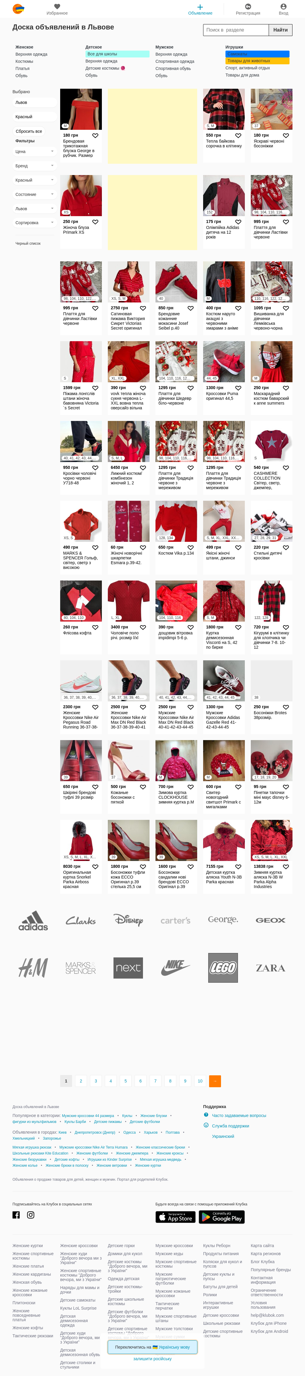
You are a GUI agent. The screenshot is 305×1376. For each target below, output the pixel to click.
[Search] (247, 30)
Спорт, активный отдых (247, 67)
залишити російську (152, 1358)
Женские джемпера (132, 1153)
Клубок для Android (269, 1331)
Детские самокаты (77, 1300)
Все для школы (102, 54)
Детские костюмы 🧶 (105, 68)
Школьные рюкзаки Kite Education (40, 1153)
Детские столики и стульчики (77, 1364)
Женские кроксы (169, 1153)
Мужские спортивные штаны (176, 1318)
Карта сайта (262, 1245)
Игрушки (234, 47)
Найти (280, 29)
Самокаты (237, 54)
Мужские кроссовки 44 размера (88, 1116)
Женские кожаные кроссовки (30, 1292)
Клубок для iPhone (269, 1323)
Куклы (127, 1116)
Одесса (129, 1132)
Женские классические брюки (160, 1147)
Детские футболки (145, 1122)
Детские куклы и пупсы (218, 1276)
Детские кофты (67, 1159)
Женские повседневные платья (27, 1315)
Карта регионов (266, 1253)
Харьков (151, 1132)
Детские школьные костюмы (126, 1301)
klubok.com (18, 9)
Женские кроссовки (79, 1245)
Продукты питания (221, 1253)
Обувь (21, 75)
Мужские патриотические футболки (170, 1278)
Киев (63, 1132)
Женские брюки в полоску (67, 1165)
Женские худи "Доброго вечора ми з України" (81, 1258)
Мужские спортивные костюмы (176, 1264)
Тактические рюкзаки (33, 1335)
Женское (24, 47)
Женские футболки (92, 1153)
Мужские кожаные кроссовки (173, 1293)
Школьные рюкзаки (221, 1323)
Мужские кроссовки (174, 1245)
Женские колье (25, 1165)
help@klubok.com (267, 1315)
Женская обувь (27, 1282)
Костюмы (24, 61)
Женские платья (28, 1266)
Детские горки (121, 1245)
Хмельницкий (24, 1138)
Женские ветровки (112, 1165)
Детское (93, 47)
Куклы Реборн (216, 1245)
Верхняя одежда (31, 54)
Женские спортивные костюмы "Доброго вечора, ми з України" (81, 1275)
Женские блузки (153, 1116)
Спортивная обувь (173, 68)
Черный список (28, 243)
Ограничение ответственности (267, 1292)
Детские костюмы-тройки (125, 1289)
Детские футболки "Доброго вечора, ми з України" (127, 1316)
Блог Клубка (263, 1261)
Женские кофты (28, 1327)
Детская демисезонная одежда (74, 1320)
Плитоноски (24, 1302)
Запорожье (52, 1138)
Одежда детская (123, 1278)
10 (200, 1081)
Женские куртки (148, 1165)
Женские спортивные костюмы (33, 1255)
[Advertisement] (152, 126)
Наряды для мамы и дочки (79, 1289)
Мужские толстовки (174, 1328)
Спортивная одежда (174, 61)
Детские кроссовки (221, 1315)
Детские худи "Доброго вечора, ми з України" (80, 1337)
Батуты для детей (220, 1286)
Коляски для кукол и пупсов (222, 1264)
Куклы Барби (75, 1122)
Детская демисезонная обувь (80, 1352)
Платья (22, 68)
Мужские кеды (169, 1253)
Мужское (164, 47)
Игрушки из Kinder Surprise (110, 1159)
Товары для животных (249, 60)
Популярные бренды (271, 1269)
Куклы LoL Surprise (78, 1308)
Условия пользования (263, 1305)
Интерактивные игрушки (218, 1305)
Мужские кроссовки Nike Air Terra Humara (93, 1147)
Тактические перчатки (167, 1306)
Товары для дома (242, 75)
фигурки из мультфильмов (34, 1122)
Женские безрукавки (29, 1159)
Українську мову (174, 1347)
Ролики (210, 1294)
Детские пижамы (108, 1122)
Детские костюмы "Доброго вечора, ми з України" (127, 1266)
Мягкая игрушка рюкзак (32, 1147)
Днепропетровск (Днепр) (95, 1132)
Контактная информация (263, 1280)
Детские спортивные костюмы (223, 1333)
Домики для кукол (125, 1253)
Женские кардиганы (32, 1274)
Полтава (173, 1132)
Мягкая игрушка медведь (160, 1159)
